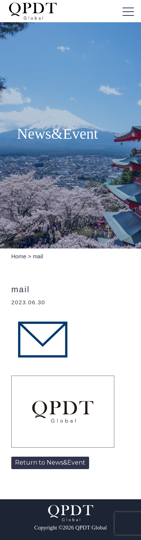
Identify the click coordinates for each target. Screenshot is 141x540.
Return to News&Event (50, 462)
